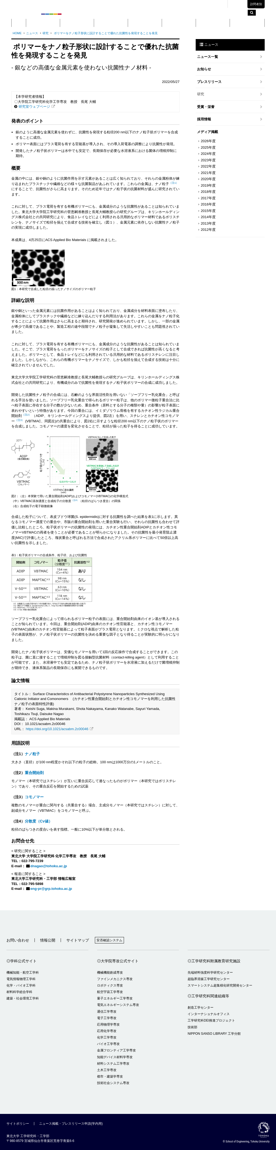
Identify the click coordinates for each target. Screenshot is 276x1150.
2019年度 (208, 185)
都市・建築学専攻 (110, 1076)
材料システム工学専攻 (113, 1063)
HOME (17, 33)
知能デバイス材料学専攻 (115, 1057)
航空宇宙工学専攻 (110, 992)
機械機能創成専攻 (110, 972)
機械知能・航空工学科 (22, 972)
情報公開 (47, 940)
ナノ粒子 (32, 754)
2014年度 (208, 217)
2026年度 (208, 141)
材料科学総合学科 (19, 992)
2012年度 (208, 230)
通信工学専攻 (106, 1011)
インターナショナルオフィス (209, 1014)
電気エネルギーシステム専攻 (118, 1005)
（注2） (26, 414)
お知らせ (204, 69)
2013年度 (208, 223)
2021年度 (208, 173)
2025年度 (208, 147)
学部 (77, 23)
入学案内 (213, 23)
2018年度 (208, 192)
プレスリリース (209, 82)
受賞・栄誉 (206, 107)
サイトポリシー (17, 1123)
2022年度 (208, 166)
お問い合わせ (17, 940)
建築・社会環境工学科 (22, 998)
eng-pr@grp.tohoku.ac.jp (51, 889)
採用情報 (204, 119)
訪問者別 (256, 4)
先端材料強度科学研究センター (210, 972)
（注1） (173, 182)
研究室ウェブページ (34, 106)
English (239, 4)
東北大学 (162, 4)
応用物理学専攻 (108, 1024)
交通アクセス (213, 4)
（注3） (19, 420)
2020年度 (208, 179)
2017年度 (208, 198)
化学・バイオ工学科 (21, 985)
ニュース (32, 33)
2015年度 (208, 211)
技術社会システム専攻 (113, 1083)
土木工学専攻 (106, 1070)
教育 (145, 23)
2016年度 (208, 204)
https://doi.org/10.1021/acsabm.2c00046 (57, 729)
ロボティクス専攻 (110, 985)
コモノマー (34, 797)
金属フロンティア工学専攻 (116, 1050)
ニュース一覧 (207, 57)
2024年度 (208, 154)
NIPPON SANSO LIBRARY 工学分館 (214, 1034)
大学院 (111, 23)
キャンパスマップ (186, 4)
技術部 (192, 1027)
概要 (43, 23)
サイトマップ (77, 940)
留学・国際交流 (247, 23)
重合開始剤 (34, 773)
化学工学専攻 (106, 1037)
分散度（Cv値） (38, 821)
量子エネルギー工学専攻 (115, 998)
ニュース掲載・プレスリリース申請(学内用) (71, 1123)
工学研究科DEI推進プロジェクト (211, 1020)
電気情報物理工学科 (21, 979)
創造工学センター (200, 1007)
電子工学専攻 (106, 1018)
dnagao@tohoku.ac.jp (48, 866)
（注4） (75, 500)
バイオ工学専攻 (108, 1044)
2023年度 (208, 160)
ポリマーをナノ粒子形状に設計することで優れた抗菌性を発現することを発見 (105, 33)
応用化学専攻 (106, 1031)
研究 (179, 23)
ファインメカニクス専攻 (115, 979)
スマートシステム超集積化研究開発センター (220, 985)
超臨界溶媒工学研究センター (209, 979)
